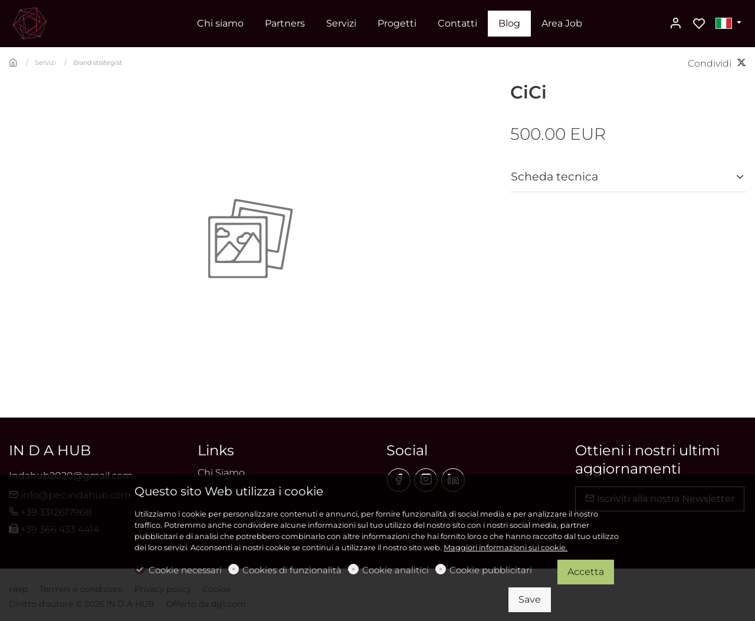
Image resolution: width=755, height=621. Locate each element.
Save (529, 599)
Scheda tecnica (554, 176)
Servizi (45, 62)
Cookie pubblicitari (490, 570)
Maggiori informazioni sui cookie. (505, 547)
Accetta (585, 571)
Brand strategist (97, 62)
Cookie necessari (185, 570)
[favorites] (699, 24)
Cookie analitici (395, 570)
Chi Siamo (221, 472)
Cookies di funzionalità (292, 570)
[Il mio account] (675, 24)
